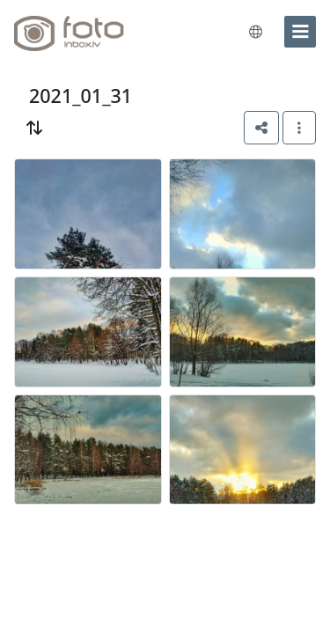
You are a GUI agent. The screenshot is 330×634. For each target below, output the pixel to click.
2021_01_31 (80, 95)
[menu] (300, 32)
